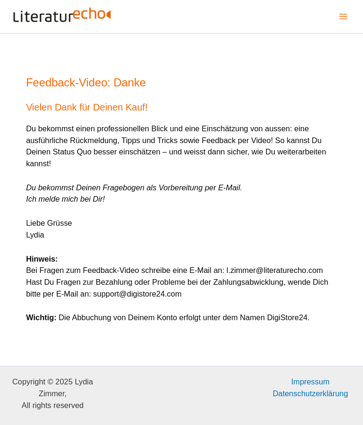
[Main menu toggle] (343, 16)
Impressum (310, 381)
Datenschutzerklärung (310, 393)
